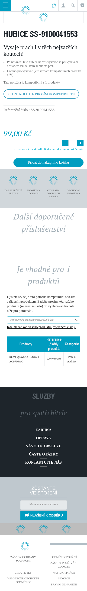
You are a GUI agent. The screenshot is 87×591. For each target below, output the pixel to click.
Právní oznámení (64, 584)
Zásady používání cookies (63, 564)
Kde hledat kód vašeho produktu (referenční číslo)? (41, 327)
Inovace (64, 578)
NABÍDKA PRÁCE (64, 572)
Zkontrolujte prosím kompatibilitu (41, 94)
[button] (63, 5)
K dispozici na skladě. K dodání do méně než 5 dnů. (48, 149)
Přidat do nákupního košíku (48, 162)
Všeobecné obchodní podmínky (23, 580)
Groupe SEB (23, 572)
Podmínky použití (64, 557)
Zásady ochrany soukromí (23, 558)
